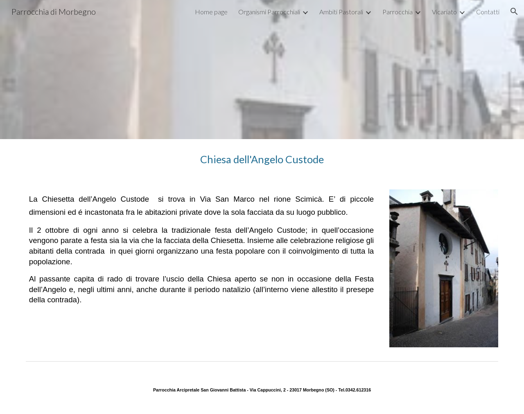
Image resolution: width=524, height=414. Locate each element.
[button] (514, 11)
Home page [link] (211, 12)
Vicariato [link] (444, 12)
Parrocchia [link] (397, 12)
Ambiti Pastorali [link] (341, 12)
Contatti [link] (487, 12)
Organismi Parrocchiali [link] (269, 12)
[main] (262, 159)
